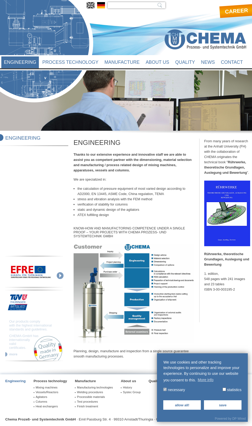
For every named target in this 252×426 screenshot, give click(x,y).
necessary (174, 390)
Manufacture (122, 62)
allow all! (182, 405)
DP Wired (239, 418)
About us (157, 62)
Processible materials (91, 396)
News (208, 62)
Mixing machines (46, 387)
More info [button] (205, 380)
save (223, 405)
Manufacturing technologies (95, 387)
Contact (232, 62)
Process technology (70, 62)
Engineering (20, 62)
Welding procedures (90, 392)
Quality (185, 62)
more (13, 354)
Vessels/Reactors (47, 392)
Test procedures (87, 401)
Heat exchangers (47, 406)
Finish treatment (87, 406)
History (127, 387)
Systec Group (132, 392)
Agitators (41, 396)
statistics (232, 390)
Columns (41, 401)
